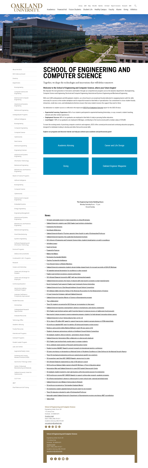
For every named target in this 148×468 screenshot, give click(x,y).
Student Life (87, 9)
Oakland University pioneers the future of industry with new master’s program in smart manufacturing (78, 281)
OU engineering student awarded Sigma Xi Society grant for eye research (69, 389)
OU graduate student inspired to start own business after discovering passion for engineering (75, 372)
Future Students (75, 9)
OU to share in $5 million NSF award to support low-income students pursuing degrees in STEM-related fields (80, 321)
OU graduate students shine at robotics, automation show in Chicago (68, 335)
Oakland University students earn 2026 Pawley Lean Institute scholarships (69, 223)
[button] (66, 145)
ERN (130, 6)
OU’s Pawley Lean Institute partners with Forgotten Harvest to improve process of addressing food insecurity (80, 311)
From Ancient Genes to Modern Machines (59, 264)
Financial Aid (62, 9)
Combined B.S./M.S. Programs (22, 258)
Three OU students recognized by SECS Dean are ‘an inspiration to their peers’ (71, 304)
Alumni (118, 9)
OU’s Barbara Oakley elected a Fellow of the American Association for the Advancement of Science (77, 291)
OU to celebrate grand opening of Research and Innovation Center (67, 345)
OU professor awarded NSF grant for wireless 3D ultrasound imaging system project (72, 325)
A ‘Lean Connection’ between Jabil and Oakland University (64, 294)
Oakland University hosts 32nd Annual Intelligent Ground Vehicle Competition (70, 287)
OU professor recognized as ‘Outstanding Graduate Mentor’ (65, 385)
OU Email (106, 6)
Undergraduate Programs (20, 114)
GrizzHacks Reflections (54, 230)
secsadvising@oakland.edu (53, 423)
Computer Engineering (21, 128)
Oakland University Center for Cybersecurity (23, 373)
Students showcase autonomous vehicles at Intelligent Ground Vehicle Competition (73, 331)
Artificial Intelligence (20, 119)
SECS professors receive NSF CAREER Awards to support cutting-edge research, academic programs (78, 375)
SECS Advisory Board (19, 74)
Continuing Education (19, 284)
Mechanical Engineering (21, 110)
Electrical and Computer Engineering (21, 98)
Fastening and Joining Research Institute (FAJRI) (21, 356)
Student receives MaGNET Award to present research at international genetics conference (74, 348)
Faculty (111, 9)
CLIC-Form (17, 378)
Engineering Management (21, 213)
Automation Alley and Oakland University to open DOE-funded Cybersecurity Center (72, 368)
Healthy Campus (101, 9)
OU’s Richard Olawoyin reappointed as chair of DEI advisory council (67, 362)
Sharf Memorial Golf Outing (21, 387)
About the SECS (17, 69)
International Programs (19, 333)
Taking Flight (50, 399)
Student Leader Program (20, 342)
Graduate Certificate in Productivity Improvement (22, 295)
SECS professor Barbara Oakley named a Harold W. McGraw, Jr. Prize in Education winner (74, 365)
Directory (15, 78)
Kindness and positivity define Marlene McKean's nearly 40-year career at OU (70, 328)
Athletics (133, 9)
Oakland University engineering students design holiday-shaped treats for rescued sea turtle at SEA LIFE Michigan (81, 267)
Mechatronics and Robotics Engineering (22, 170)
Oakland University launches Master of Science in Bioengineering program (69, 298)
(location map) (49, 416)
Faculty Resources (18, 329)
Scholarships (18, 305)
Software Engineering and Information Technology (21, 244)
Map (89, 6)
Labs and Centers (18, 347)
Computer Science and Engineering (21, 92)
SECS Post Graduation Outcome (93, 108)
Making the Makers (52, 254)
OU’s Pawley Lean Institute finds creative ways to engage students (67, 341)
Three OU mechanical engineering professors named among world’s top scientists (72, 355)
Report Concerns (115, 6)
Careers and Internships (19, 267)
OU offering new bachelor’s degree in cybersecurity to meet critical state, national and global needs (77, 379)
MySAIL (100, 6)
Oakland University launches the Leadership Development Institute (67, 237)
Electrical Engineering (20, 146)
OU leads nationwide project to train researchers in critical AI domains (68, 220)
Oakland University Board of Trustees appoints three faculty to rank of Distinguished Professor (76, 233)
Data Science (18, 141)
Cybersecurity (18, 137)
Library (80, 6)
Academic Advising (18, 324)
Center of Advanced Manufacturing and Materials (22, 367)
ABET (14, 383)
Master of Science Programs (21, 176)
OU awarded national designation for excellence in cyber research (67, 271)
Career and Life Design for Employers (21, 278)
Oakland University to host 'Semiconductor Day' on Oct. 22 (65, 318)
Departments (16, 83)
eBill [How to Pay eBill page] (85, 6)
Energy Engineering (20, 208)
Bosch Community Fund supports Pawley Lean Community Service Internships (71, 284)
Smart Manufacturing (20, 234)
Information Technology (21, 161)
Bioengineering (18, 87)
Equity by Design (52, 247)
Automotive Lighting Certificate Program (20, 289)
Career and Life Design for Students (21, 272)
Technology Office (18, 320)
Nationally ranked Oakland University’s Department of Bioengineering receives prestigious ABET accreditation (80, 395)
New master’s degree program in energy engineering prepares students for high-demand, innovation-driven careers (82, 314)
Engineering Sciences (20, 150)
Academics (51, 9)
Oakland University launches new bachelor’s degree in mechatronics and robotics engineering (75, 308)
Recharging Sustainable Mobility (56, 257)
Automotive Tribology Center (22, 362)
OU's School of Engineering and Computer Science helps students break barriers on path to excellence (78, 240)
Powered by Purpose (53, 250)
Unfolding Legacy (52, 243)
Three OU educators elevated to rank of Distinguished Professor (66, 392)
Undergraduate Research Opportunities (21, 310)
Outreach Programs (18, 338)
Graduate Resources (20, 315)
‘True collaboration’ (52, 301)
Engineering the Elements (54, 227)
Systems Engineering (20, 239)
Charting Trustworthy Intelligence (57, 260)
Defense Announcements (21, 254)
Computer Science (19, 132)
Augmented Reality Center (21, 351)
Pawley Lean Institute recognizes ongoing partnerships (64, 274)
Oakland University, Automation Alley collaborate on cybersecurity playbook (70, 338)
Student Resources (18, 300)
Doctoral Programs (18, 249)
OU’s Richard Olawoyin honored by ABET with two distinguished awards (69, 277)
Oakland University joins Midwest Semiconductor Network (64, 382)
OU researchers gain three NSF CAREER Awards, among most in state (68, 358)
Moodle (94, 6)
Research (124, 6)
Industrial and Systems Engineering (21, 105)
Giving (126, 9)
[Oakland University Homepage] (26, 7)
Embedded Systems (20, 204)
